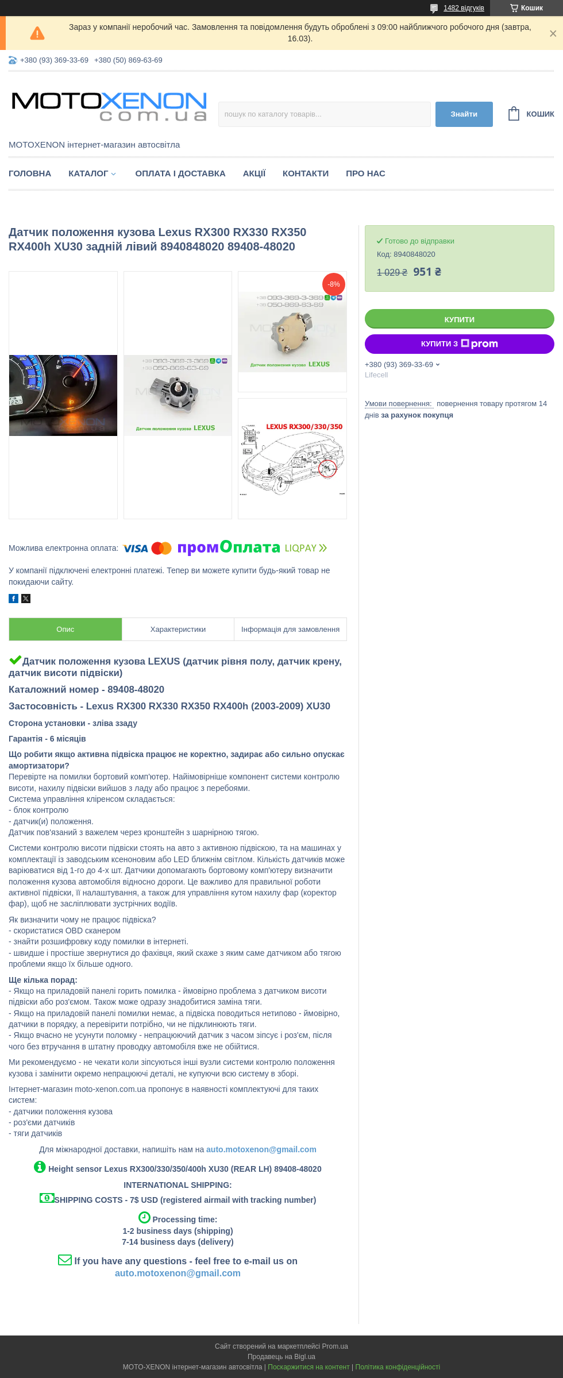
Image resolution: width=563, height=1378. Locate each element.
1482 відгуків (464, 8)
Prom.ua (335, 1346)
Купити (460, 319)
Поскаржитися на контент (308, 1367)
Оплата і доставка (180, 173)
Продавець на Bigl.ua (281, 1357)
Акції (254, 173)
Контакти (306, 173)
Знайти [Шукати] (463, 114)
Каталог (88, 173)
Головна (30, 173)
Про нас (365, 173)
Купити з (459, 344)
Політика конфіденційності (398, 1367)
